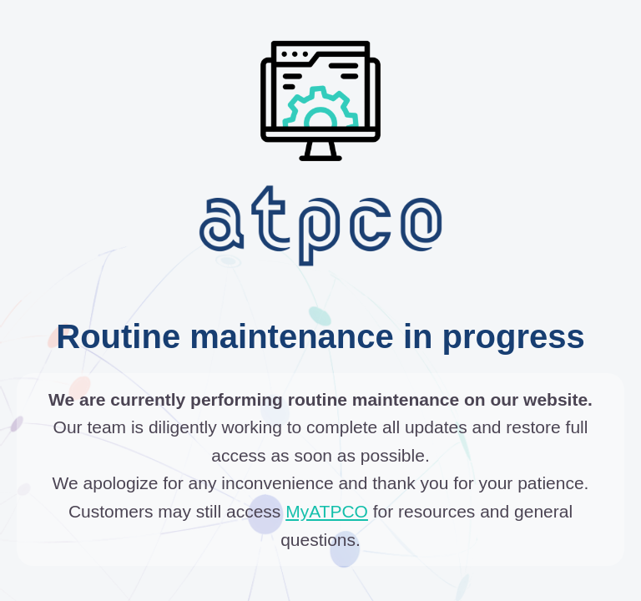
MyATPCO (326, 511)
